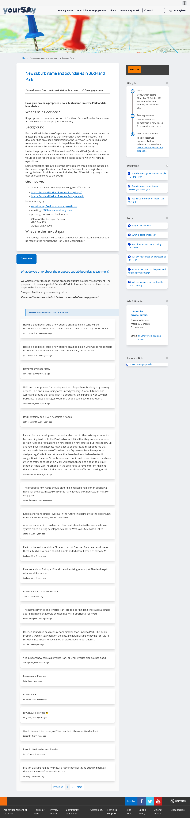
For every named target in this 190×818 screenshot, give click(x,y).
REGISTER (134, 70)
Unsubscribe (178, 809)
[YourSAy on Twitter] (150, 801)
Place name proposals (141, 364)
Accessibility (96, 809)
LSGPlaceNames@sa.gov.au (56, 210)
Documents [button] (147, 166)
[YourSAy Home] (65, 10)
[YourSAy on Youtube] (158, 801)
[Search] (153, 10)
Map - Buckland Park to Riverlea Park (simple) (56, 192)
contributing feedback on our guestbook (54, 206)
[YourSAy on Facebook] (141, 801)
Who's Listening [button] (147, 301)
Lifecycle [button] (147, 83)
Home (25, 58)
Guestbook (26, 259)
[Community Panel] (129, 10)
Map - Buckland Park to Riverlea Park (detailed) (57, 196)
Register (181, 10)
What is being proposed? (144, 234)
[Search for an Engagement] (91, 10)
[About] (113, 10)
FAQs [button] (147, 218)
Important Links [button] (147, 358)
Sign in (172, 10)
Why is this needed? (141, 225)
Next (79, 787)
